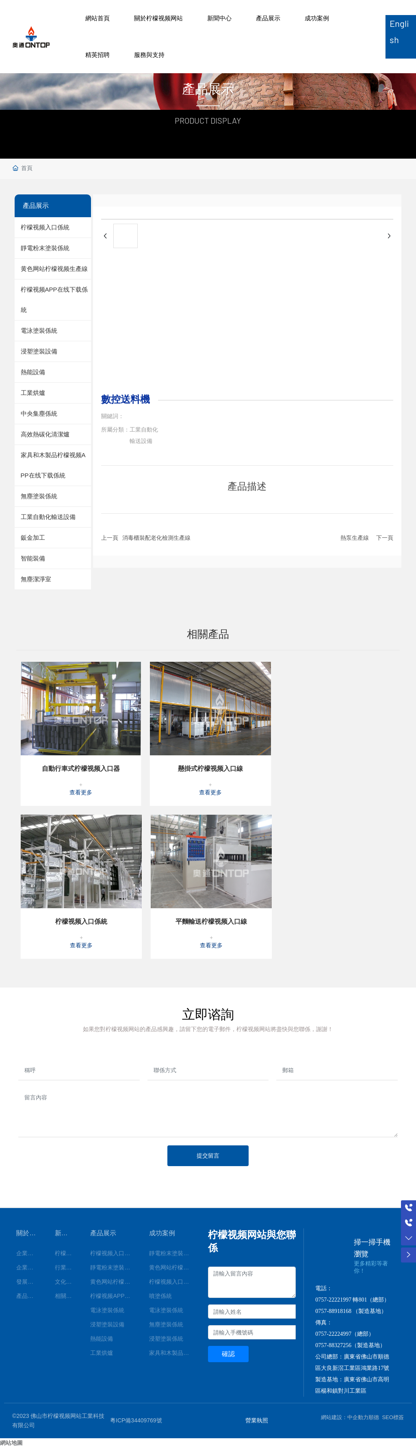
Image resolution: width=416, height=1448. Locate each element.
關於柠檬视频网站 (158, 18)
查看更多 (80, 792)
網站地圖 (11, 1442)
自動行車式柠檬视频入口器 (81, 768)
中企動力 (357, 1417)
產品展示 (268, 18)
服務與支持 (149, 54)
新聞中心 (219, 18)
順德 (373, 1417)
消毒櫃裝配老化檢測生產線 (156, 537)
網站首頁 (97, 18)
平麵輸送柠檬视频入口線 (211, 921)
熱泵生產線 (354, 537)
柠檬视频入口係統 (81, 921)
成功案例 (317, 18)
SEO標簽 (392, 1417)
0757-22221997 (333, 1300)
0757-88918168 (333, 1311)
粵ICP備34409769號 (136, 1420)
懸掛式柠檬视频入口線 (210, 768)
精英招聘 (97, 54)
